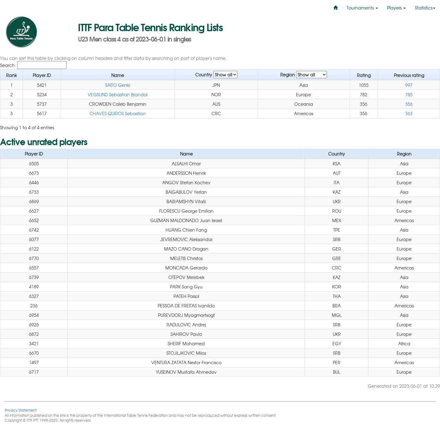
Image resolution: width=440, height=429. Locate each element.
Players (396, 8)
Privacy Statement (21, 410)
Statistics (425, 8)
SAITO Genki (117, 85)
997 (409, 85)
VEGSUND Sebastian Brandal (118, 94)
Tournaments (362, 8)
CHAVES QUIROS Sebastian (118, 113)
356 (409, 104)
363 (409, 113)
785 (409, 94)
